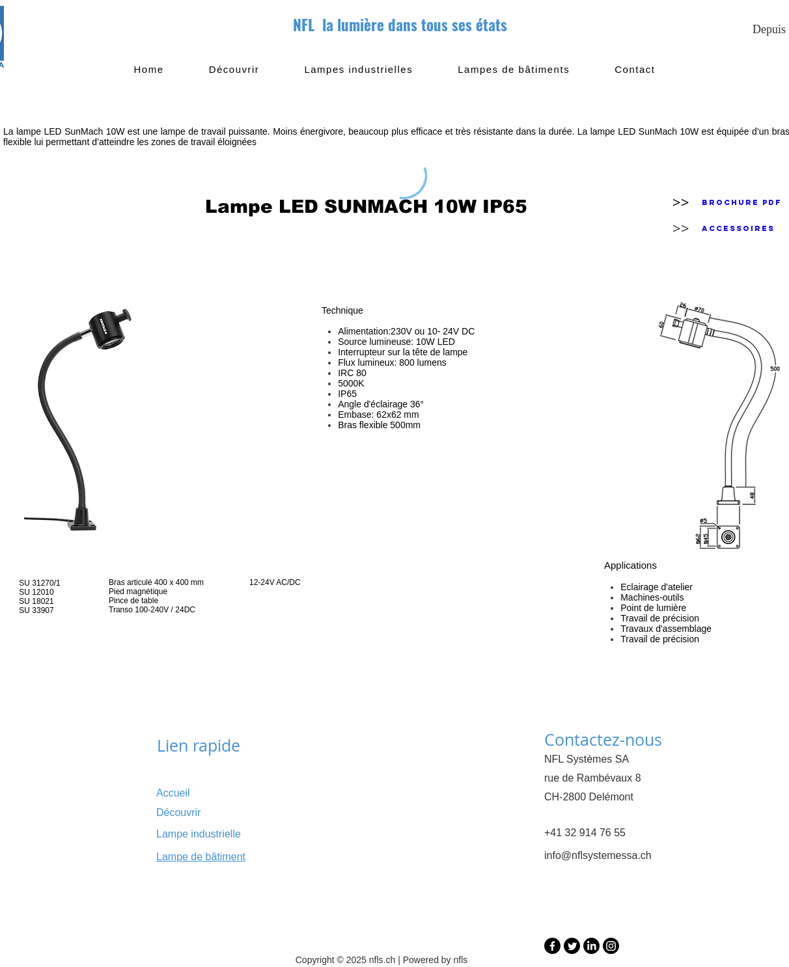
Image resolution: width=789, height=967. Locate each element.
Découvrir (178, 812)
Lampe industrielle (198, 833)
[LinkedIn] (591, 946)
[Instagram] (611, 946)
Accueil (173, 792)
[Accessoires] (738, 228)
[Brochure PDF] (741, 202)
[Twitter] (572, 946)
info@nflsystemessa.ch (598, 855)
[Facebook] (552, 946)
